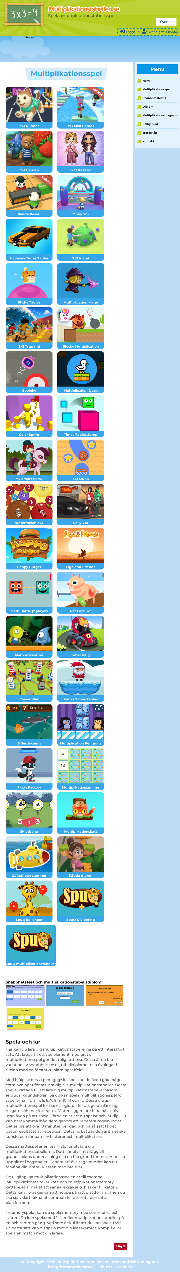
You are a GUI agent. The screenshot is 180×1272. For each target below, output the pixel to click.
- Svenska (166, 21)
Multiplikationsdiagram (159, 115)
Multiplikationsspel (156, 89)
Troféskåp (149, 132)
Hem (146, 80)
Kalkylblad (150, 124)
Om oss (105, 1267)
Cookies (124, 1267)
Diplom (148, 106)
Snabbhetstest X (154, 98)
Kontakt (148, 141)
